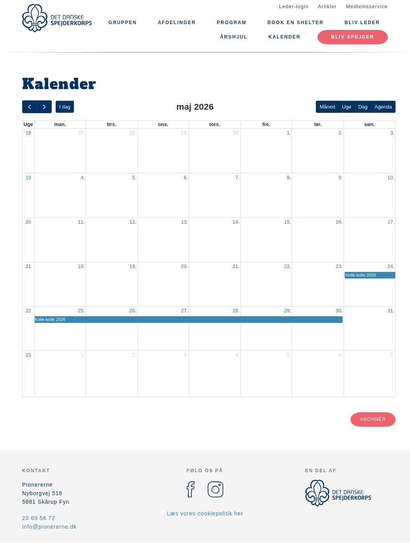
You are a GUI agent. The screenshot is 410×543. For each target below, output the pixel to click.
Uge (346, 107)
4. (83, 177)
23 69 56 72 (38, 518)
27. (81, 133)
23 (28, 355)
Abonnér (373, 419)
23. (339, 266)
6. (186, 177)
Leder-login (293, 6)
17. (390, 222)
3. (392, 133)
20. (184, 266)
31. (390, 311)
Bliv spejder (352, 37)
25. (81, 311)
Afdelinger (177, 22)
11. (81, 222)
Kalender (284, 37)
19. (133, 266)
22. (287, 266)
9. (340, 177)
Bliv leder (362, 22)
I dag (64, 107)
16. (339, 222)
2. (340, 133)
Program (232, 22)
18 (28, 133)
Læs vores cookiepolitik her (205, 513)
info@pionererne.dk (49, 527)
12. (133, 222)
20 (28, 222)
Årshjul (234, 37)
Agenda (383, 107)
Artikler (327, 6)
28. (133, 133)
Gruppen (123, 22)
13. (184, 222)
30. (236, 133)
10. (390, 177)
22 (28, 311)
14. (236, 222)
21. (236, 266)
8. (289, 177)
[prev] (29, 106)
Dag (363, 107)
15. (287, 222)
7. (237, 177)
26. (133, 311)
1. (289, 133)
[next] (44, 106)
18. (81, 266)
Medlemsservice (367, 6)
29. (184, 133)
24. (390, 266)
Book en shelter (296, 22)
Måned (327, 107)
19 (28, 177)
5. (134, 177)
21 (28, 266)
